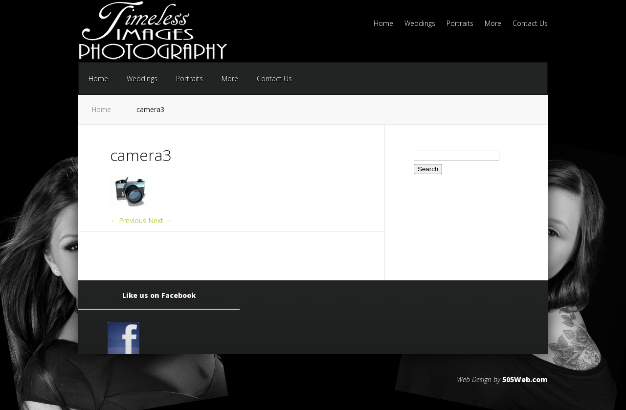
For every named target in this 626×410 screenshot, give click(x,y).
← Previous (128, 220)
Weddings (419, 24)
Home (383, 24)
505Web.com (525, 379)
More (493, 24)
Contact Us (530, 24)
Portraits (460, 24)
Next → (160, 220)
